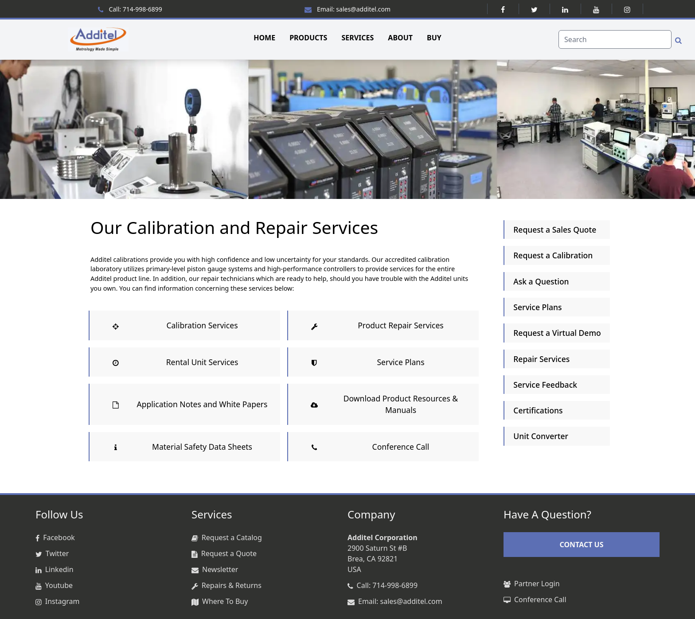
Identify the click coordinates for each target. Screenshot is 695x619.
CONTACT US (581, 544)
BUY (434, 38)
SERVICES (357, 38)
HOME (264, 38)
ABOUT (400, 38)
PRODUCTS (308, 38)
